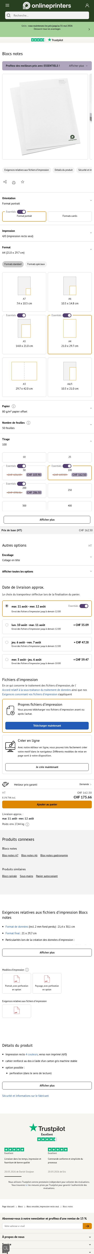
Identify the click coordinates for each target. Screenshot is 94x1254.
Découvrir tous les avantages (47, 28)
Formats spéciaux (36, 264)
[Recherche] (50, 15)
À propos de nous (44, 1237)
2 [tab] (30, 1176)
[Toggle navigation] (6, 5)
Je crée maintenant (47, 767)
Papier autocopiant (47, 876)
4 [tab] (64, 1176)
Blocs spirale (9, 876)
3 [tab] (47, 1176)
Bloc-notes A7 (10, 855)
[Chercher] (8, 15)
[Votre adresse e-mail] (42, 1226)
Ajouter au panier (47, 804)
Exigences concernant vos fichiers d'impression (29, 694)
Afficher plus (47, 519)
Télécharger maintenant (47, 725)
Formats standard (12, 264)
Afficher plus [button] (78, 65)
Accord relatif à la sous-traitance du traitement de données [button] (36, 690)
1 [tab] (12, 1176)
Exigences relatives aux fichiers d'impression (26, 170)
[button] (45, 116)
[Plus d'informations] (14, 406)
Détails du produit (64, 170)
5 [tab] (81, 1176)
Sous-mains (26, 876)
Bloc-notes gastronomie (54, 855)
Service (44, 1244)
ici (27, 1185)
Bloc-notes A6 (29, 855)
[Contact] (6, 1248)
